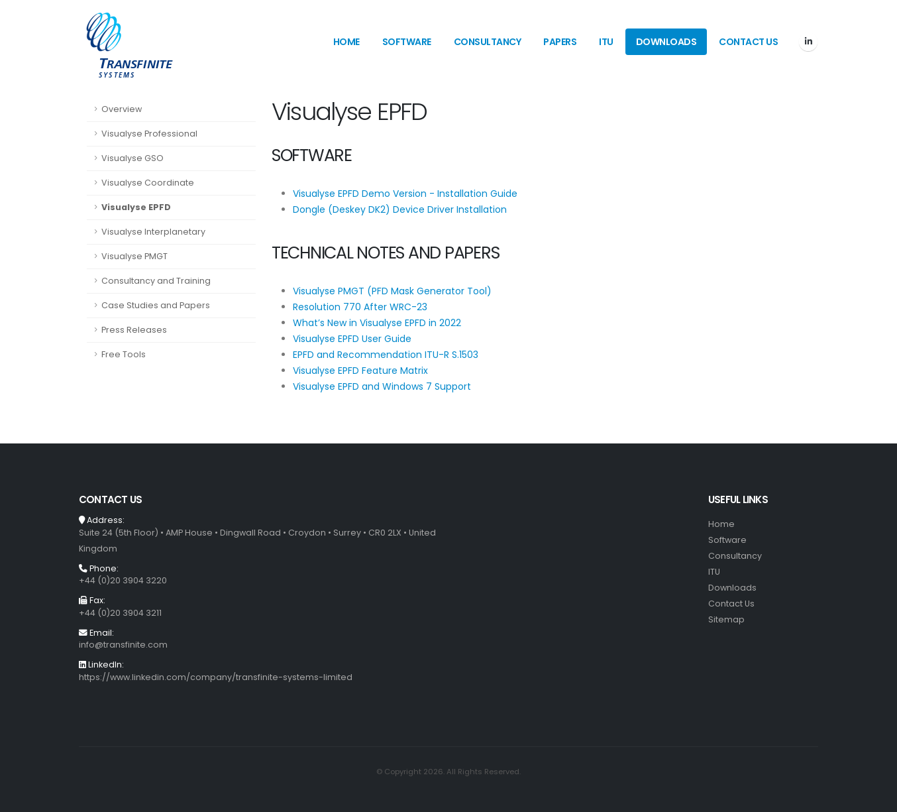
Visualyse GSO (132, 158)
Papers (559, 41)
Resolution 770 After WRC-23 (360, 307)
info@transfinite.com (123, 644)
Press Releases (134, 329)
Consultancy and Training (156, 280)
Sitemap (726, 619)
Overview (121, 109)
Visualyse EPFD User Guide (352, 338)
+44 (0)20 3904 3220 (123, 580)
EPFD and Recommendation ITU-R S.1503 (385, 354)
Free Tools (123, 354)
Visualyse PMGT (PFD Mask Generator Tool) (392, 291)
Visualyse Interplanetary (153, 231)
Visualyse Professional (149, 133)
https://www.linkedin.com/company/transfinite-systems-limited (215, 677)
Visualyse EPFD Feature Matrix (360, 370)
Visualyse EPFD (136, 207)
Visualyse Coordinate (147, 182)
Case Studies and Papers (155, 305)
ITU (606, 41)
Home (346, 41)
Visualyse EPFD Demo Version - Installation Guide (405, 193)
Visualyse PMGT (134, 256)
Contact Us (748, 41)
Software (406, 41)
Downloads (666, 41)
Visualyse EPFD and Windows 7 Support (382, 386)
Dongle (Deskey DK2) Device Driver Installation (400, 209)
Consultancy (487, 41)
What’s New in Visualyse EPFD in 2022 (377, 322)
